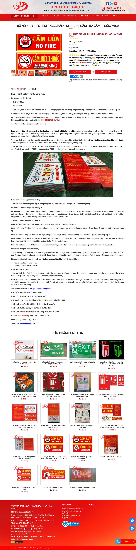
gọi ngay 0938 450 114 (80, 72)
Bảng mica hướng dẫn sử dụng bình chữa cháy (76, 401)
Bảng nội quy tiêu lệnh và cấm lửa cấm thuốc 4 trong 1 (43, 418)
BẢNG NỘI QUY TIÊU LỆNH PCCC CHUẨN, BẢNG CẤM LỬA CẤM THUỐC (92, 418)
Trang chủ (45, 16)
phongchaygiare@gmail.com (115, 10)
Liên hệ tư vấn (106, 72)
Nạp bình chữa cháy (69, 16)
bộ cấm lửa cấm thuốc (96, 79)
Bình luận (48, 141)
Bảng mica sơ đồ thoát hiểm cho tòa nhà (76, 418)
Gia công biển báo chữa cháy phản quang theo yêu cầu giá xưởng (92, 383)
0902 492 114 (38, 529)
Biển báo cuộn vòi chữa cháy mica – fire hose (59, 401)
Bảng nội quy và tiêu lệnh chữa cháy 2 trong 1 (60, 418)
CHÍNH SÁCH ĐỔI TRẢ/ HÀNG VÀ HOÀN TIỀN (71, 512)
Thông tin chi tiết (40, 141)
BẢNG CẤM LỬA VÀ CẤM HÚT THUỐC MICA (44, 453)
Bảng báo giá (84, 16)
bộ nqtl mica (84, 79)
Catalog (105, 16)
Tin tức (96, 16)
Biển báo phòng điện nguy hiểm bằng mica (43, 383)
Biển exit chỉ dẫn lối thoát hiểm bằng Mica (76, 383)
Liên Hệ (114, 16)
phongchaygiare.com (48, 548)
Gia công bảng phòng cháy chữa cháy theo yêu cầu (92, 401)
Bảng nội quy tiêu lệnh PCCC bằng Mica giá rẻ (43, 436)
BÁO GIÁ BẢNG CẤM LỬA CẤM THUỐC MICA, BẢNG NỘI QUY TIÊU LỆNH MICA (60, 436)
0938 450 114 (113, 8)
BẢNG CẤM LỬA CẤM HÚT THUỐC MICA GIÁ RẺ (76, 436)
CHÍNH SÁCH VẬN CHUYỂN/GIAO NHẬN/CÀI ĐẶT (72, 517)
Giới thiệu (56, 16)
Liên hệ (74, 45)
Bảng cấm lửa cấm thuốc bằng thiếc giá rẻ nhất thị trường (43, 401)
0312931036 (25, 537)
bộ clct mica (76, 79)
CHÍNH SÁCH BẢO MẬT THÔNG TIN (72, 508)
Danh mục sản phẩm (21, 16)
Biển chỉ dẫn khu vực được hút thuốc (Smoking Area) (60, 383)
